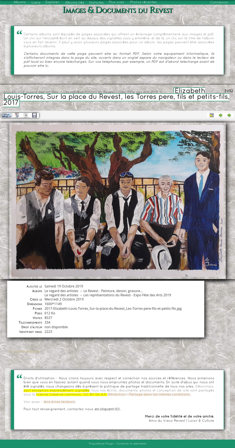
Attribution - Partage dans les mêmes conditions (149, 394)
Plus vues (116, 2)
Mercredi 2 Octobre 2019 (64, 299)
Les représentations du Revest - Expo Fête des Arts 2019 (111, 92)
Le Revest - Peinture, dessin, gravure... (113, 291)
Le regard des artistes (39, 92)
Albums (19, 2)
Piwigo (110, 444)
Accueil (9, 92)
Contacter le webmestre (131, 444)
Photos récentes (143, 2)
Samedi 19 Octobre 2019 (63, 286)
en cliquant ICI (107, 409)
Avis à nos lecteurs (59, 402)
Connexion (219, 2)
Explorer (52, 2)
